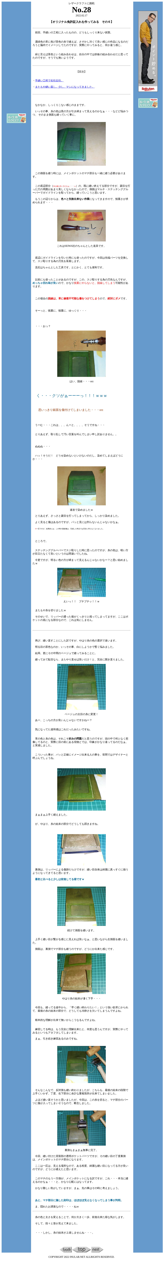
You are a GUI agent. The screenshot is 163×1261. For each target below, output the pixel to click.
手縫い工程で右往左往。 (49, 80)
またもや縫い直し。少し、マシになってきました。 (65, 86)
